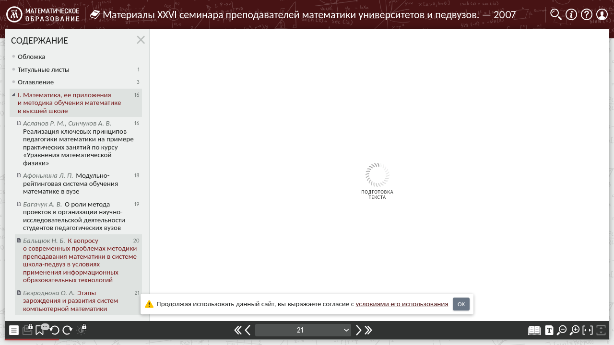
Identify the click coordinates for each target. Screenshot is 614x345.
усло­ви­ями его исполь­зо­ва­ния (402, 303)
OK (461, 304)
